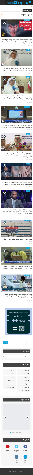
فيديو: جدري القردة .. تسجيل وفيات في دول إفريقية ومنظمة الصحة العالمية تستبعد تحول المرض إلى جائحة (16, 126)
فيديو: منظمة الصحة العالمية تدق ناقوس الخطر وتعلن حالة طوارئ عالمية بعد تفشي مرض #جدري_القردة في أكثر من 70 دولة (16, 41)
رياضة (26, 380)
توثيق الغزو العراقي (10, 387)
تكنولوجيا (26, 377)
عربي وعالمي (26, 20)
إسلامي (26, 387)
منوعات (26, 384)
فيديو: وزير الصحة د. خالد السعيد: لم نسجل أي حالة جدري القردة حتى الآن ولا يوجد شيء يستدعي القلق (17, 69)
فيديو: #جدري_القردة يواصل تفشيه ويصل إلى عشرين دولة (17, 240)
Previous (5, 417)
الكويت (28, 49)
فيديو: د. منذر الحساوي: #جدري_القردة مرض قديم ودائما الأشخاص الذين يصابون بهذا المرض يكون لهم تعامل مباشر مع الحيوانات (17, 211)
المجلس (12, 370)
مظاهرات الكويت (24, 391)
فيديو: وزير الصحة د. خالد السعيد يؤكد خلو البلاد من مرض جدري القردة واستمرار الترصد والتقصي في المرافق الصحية (18, 155)
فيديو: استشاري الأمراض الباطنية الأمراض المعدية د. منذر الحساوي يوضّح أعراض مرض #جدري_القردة (17, 183)
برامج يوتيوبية (11, 380)
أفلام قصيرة (11, 384)
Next (28, 417)
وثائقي (12, 377)
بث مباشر (12, 374)
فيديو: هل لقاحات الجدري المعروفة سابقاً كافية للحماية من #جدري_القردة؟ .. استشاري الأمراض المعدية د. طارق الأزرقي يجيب (18, 296)
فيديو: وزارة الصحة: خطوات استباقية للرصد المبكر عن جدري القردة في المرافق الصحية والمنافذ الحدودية (17, 267)
